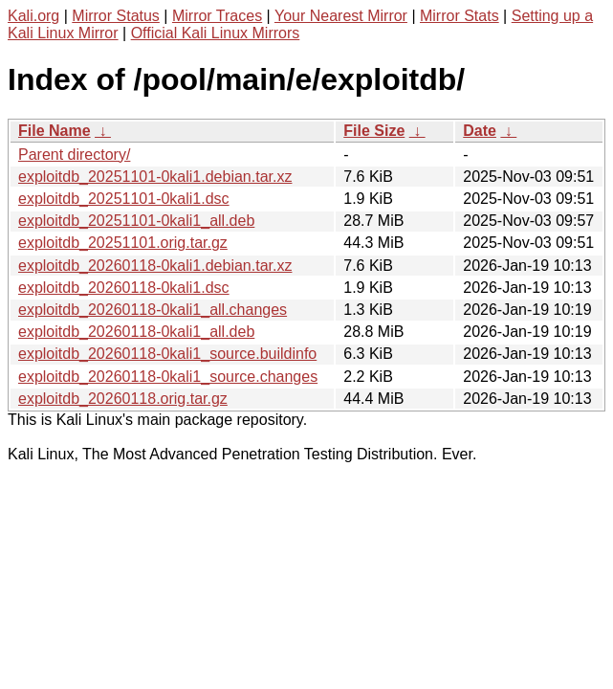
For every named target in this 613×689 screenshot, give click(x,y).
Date (479, 130)
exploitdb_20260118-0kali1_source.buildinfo (167, 353)
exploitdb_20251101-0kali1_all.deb (136, 220)
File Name (54, 130)
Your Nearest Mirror (340, 16)
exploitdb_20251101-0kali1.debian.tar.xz (155, 176)
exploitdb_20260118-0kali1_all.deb (136, 331)
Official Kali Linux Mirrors (215, 33)
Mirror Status (116, 16)
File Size (374, 130)
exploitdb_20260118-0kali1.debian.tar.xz (155, 265)
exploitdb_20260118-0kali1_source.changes (167, 376)
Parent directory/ (74, 154)
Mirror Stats (459, 16)
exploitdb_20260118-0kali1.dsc (124, 287)
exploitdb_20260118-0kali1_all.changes (152, 309)
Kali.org (33, 16)
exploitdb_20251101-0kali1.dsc (124, 198)
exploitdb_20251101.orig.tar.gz (123, 242)
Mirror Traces (217, 16)
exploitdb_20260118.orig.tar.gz (123, 398)
